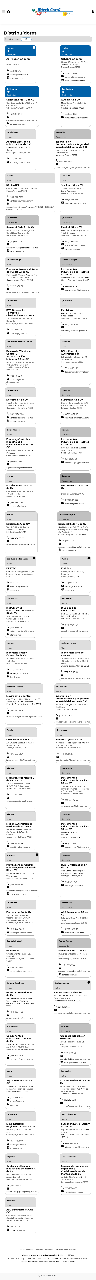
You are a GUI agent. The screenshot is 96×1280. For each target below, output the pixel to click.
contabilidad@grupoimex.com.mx (75, 1059)
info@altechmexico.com (77, 1258)
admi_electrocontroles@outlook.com (22, 292)
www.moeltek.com (73, 249)
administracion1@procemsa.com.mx (22, 891)
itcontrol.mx (15, 677)
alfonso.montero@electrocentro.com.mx (72, 1013)
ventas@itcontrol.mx (19, 673)
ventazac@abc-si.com (74, 933)
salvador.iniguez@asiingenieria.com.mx (73, 167)
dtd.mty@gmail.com (19, 333)
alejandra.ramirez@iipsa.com (22, 631)
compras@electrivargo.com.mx (74, 331)
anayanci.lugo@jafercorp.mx (77, 290)
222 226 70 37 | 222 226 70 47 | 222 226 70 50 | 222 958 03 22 (37, 1258)
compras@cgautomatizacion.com (75, 1106)
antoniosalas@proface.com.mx (19, 1018)
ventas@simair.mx (18, 1144)
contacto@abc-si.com (19, 1230)
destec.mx (14, 590)
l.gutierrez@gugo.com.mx (21, 1059)
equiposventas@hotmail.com (19, 468)
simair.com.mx (16, 1148)
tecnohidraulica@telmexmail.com (75, 678)
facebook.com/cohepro (75, 81)
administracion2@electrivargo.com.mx (73, 760)
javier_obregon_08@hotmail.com (21, 760)
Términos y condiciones (65, 1250)
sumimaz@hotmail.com (75, 203)
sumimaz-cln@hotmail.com (77, 418)
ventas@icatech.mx (73, 586)
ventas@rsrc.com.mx (74, 885)
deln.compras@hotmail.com (77, 372)
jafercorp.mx (15, 635)
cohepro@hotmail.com (75, 77)
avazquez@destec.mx (19, 586)
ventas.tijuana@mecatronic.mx (19, 801)
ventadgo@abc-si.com (74, 504)
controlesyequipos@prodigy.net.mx (21, 1192)
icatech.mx (69, 590)
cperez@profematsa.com (21, 933)
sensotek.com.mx (17, 124)
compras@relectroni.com (21, 971)
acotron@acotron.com (20, 162)
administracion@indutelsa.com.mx (21, 544)
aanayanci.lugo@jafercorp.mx (74, 806)
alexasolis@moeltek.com (75, 245)
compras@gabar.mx (18, 506)
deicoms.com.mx (17, 421)
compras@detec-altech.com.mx (15, 380)
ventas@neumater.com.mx (22, 201)
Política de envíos (26, 1250)
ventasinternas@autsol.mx (76, 118)
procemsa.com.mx (18, 894)
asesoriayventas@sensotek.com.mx (22, 120)
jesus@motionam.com (20, 847)
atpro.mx (14, 1105)
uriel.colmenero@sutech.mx (77, 1147)
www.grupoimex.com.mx (75, 1063)
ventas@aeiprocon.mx (19, 75)
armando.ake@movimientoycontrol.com (24, 716)
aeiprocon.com (16, 78)
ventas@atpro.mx (17, 1101)
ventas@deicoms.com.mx (21, 418)
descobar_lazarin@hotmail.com (74, 631)
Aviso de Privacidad (44, 1250)
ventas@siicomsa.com (74, 1192)
